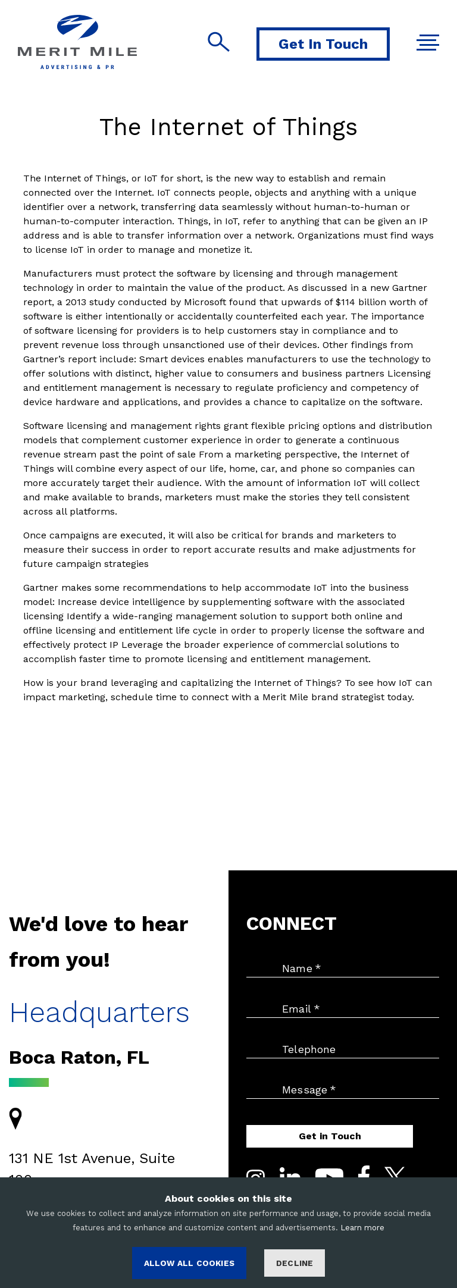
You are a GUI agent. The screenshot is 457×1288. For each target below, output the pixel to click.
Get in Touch (330, 1136)
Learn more (362, 1227)
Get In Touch (323, 44)
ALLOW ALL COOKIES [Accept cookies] (189, 1263)
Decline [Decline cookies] (294, 1263)
